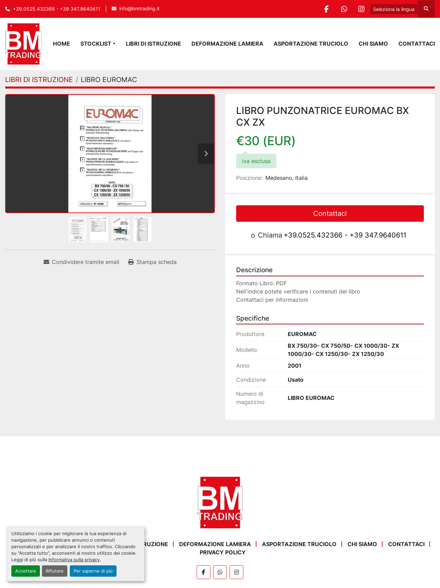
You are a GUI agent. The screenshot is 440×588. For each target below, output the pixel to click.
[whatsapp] (343, 9)
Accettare (25, 571)
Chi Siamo (373, 43)
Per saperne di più (93, 571)
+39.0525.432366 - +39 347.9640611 (56, 9)
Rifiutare (55, 571)
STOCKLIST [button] (95, 43)
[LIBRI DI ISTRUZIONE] (39, 80)
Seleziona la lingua (394, 9)
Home (61, 43)
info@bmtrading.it (139, 8)
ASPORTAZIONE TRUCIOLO (311, 43)
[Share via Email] (81, 261)
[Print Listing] (152, 261)
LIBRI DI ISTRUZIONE (153, 43)
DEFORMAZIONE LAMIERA (227, 43)
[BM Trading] (220, 502)
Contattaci (416, 43)
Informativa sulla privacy (74, 559)
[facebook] (326, 9)
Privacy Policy (223, 552)
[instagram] (361, 9)
